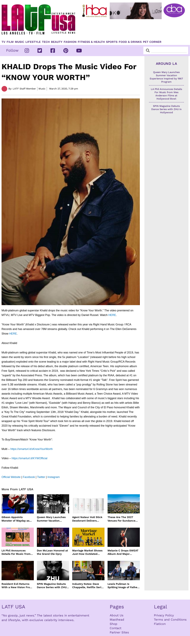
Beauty (56, 41)
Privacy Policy (164, 615)
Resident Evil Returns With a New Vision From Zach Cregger (17, 585)
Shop (113, 624)
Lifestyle (33, 41)
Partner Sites (119, 632)
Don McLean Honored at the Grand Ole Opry (52, 552)
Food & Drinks (130, 41)
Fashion (70, 41)
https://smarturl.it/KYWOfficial (29, 458)
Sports (111, 41)
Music (19, 41)
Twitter (41, 477)
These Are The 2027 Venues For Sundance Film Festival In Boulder (123, 519)
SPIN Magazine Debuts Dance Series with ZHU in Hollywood (52, 585)
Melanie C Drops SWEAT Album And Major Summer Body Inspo (123, 552)
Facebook (29, 477)
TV (3, 41)
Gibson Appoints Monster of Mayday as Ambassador (15, 519)
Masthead (117, 619)
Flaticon (160, 624)
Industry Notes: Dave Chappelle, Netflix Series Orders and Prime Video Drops (88, 585)
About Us (116, 615)
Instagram (53, 477)
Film (10, 41)
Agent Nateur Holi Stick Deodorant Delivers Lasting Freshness (87, 519)
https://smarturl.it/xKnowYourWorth (31, 449)
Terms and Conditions (170, 619)
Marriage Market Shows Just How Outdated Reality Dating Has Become (87, 552)
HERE (112, 315)
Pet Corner (152, 41)
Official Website (11, 477)
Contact (115, 628)
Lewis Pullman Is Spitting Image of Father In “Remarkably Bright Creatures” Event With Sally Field (123, 585)
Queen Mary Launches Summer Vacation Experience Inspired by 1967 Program (52, 519)
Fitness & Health (91, 41)
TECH (46, 41)
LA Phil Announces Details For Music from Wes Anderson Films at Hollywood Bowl (16, 552)
